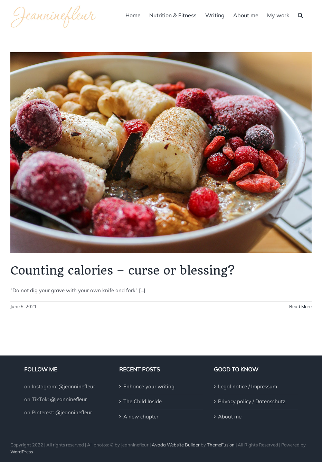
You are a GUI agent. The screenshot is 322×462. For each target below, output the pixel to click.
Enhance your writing (148, 386)
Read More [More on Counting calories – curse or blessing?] (300, 306)
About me (230, 416)
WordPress (21, 451)
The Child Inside (142, 401)
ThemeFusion (221, 444)
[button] (300, 14)
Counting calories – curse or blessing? (122, 270)
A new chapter (140, 416)
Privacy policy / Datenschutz (251, 401)
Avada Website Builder (176, 444)
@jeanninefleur (76, 386)
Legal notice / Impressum (247, 386)
